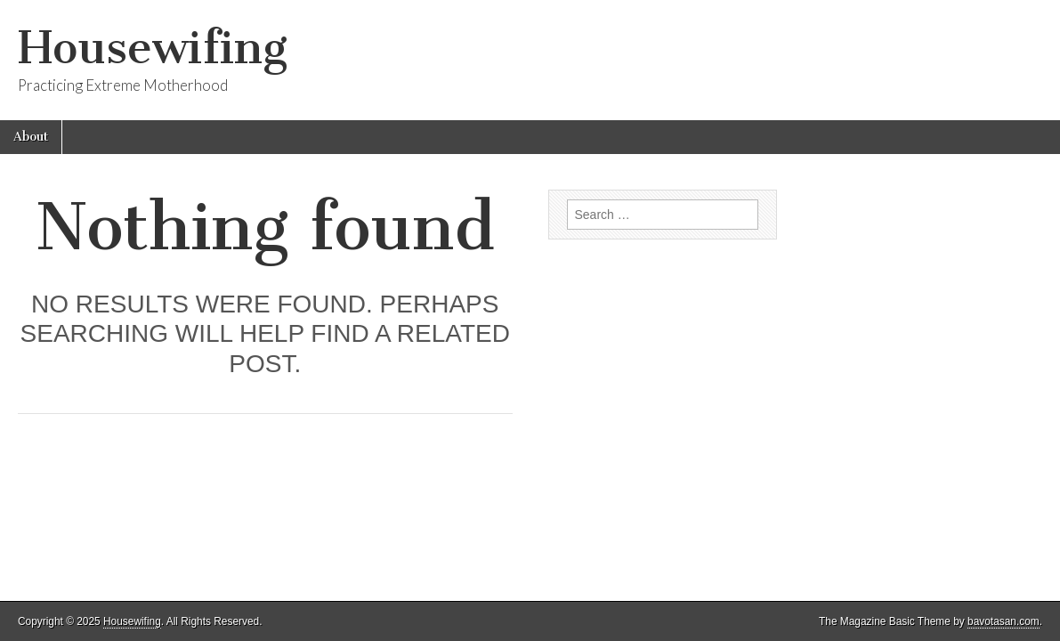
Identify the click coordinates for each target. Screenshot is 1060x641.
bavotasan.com (1003, 621)
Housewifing (152, 47)
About (30, 136)
